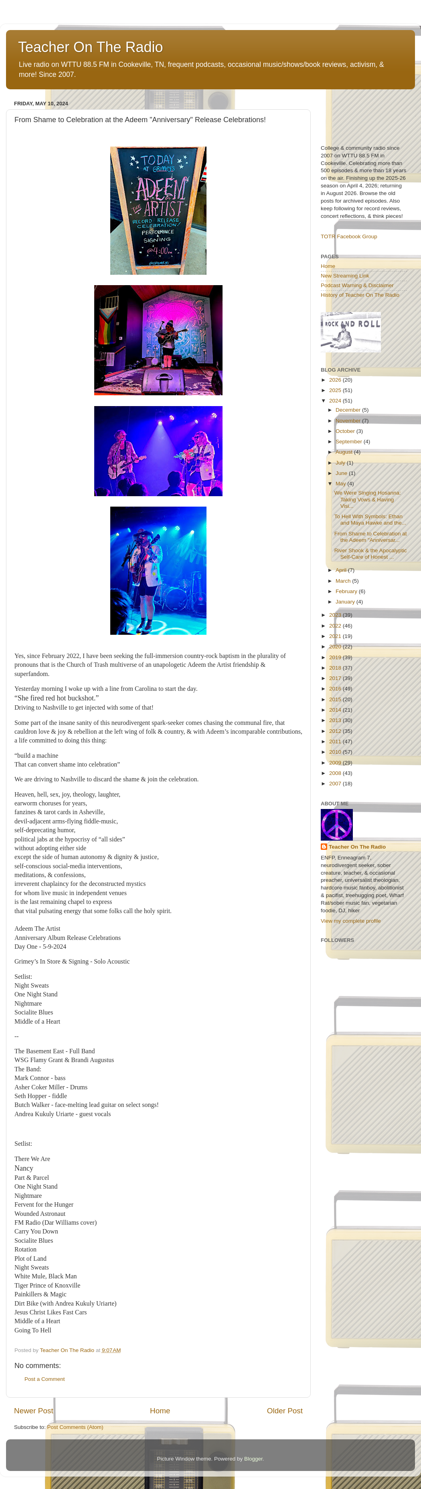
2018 (336, 668)
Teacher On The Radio (90, 47)
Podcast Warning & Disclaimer (357, 285)
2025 (336, 390)
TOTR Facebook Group (349, 236)
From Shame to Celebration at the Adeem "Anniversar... (370, 537)
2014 (336, 710)
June (342, 473)
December (349, 410)
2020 (336, 647)
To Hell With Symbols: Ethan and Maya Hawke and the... (370, 519)
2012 (336, 731)
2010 (336, 752)
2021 (336, 636)
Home (160, 1411)
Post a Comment (44, 1379)
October (346, 431)
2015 (336, 699)
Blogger (253, 1459)
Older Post (285, 1411)
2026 (336, 380)
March (344, 581)
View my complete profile (351, 921)
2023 (336, 615)
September (350, 442)
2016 (336, 689)
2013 (336, 720)
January (346, 602)
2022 (336, 626)
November (349, 421)
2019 (336, 657)
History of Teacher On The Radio (360, 295)
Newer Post (33, 1411)
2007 (336, 784)
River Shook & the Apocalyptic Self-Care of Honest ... (370, 553)
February (347, 591)
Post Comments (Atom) (75, 1427)
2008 (336, 773)
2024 (336, 401)
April (342, 570)
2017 (336, 678)
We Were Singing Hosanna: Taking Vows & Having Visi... (367, 499)
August (345, 452)
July (341, 463)
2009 (336, 763)
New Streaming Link (345, 276)
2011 (336, 741)
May (341, 484)
